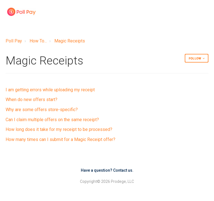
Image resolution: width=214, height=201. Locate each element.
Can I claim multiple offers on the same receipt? (52, 119)
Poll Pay (14, 41)
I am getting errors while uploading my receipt (50, 89)
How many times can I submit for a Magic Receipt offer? (60, 139)
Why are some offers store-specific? (42, 109)
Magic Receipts (69, 41)
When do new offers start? (31, 99)
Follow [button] (195, 58)
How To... (38, 41)
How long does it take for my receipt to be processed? (59, 129)
